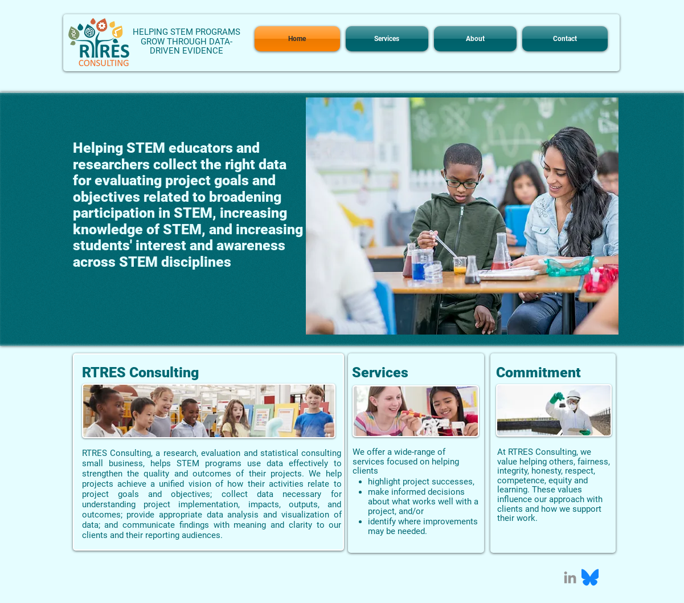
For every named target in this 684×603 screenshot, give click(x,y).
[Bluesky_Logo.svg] (590, 577)
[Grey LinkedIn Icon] (570, 577)
